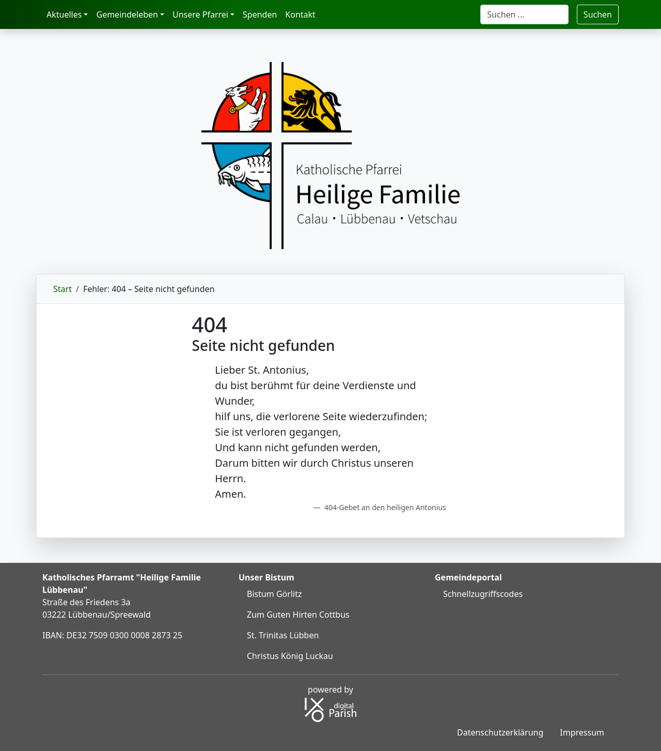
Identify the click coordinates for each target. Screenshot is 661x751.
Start (62, 289)
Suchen (598, 14)
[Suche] (524, 14)
